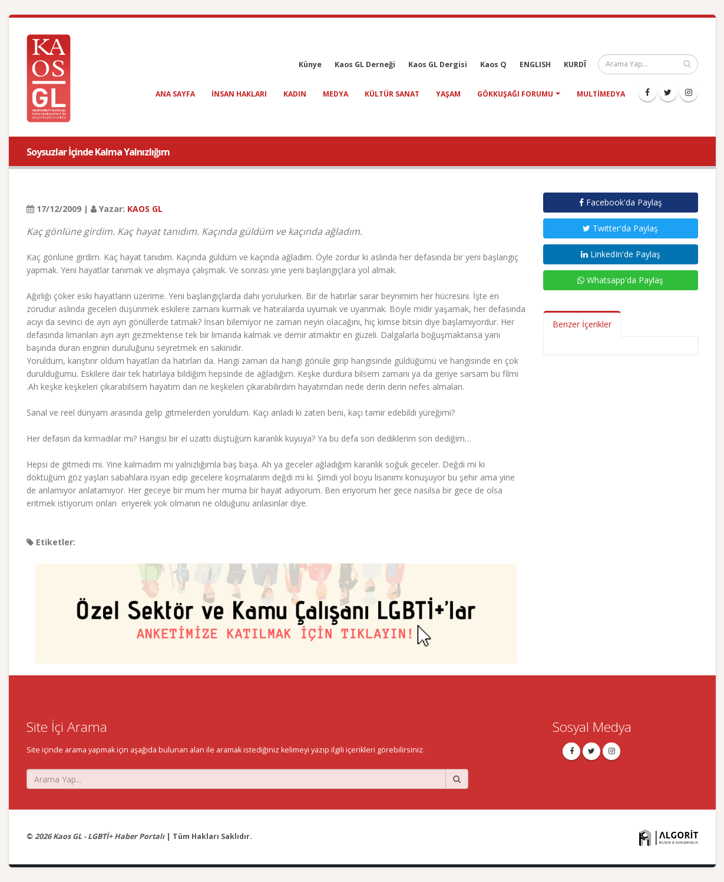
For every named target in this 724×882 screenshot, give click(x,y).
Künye (310, 64)
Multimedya (601, 94)
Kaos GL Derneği (365, 64)
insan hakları (239, 94)
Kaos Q (493, 64)
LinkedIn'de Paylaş (620, 254)
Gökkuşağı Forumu (515, 94)
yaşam (448, 94)
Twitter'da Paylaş (620, 228)
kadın (294, 94)
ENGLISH (535, 64)
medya (335, 94)
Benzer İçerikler (582, 324)
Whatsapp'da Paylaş (620, 280)
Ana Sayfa (175, 94)
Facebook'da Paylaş (620, 202)
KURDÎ (575, 64)
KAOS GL (145, 208)
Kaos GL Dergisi (437, 64)
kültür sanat (392, 94)
